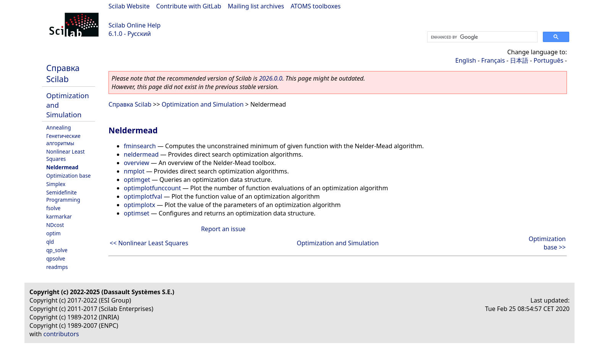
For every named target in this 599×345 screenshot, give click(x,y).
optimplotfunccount (152, 188)
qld (50, 241)
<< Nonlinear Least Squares (149, 243)
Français (493, 60)
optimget (137, 179)
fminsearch (140, 146)
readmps (57, 266)
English (465, 60)
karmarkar (59, 216)
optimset (136, 213)
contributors (61, 334)
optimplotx (139, 205)
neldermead (141, 154)
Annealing (58, 127)
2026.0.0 (270, 78)
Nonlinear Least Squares (65, 155)
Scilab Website (129, 6)
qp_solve (57, 250)
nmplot (134, 171)
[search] (481, 37)
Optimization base (68, 175)
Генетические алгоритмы (63, 139)
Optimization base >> (547, 243)
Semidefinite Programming (63, 196)
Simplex (55, 184)
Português (548, 60)
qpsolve (55, 258)
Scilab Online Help (134, 25)
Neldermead (62, 167)
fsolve (53, 208)
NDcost (55, 224)
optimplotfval (143, 196)
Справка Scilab (62, 73)
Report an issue (223, 229)
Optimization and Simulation (203, 104)
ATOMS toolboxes (316, 6)
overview (136, 163)
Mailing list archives (256, 6)
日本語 (519, 60)
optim (53, 233)
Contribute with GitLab (188, 6)
